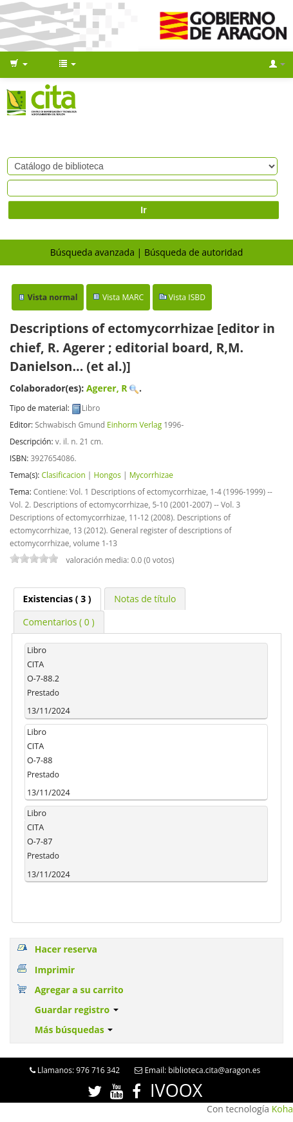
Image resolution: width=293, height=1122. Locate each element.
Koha (282, 1109)
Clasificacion (63, 475)
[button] (18, 64)
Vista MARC (123, 297)
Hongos (107, 475)
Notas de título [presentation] (145, 599)
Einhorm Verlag (134, 424)
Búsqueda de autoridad (193, 252)
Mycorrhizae (151, 475)
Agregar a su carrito (79, 990)
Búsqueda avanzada (92, 252)
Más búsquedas (74, 1029)
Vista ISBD (187, 297)
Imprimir (55, 970)
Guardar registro (76, 1009)
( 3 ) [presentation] (57, 599)
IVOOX (176, 1090)
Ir (143, 210)
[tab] (57, 599)
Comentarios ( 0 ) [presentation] (59, 622)
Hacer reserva (66, 949)
